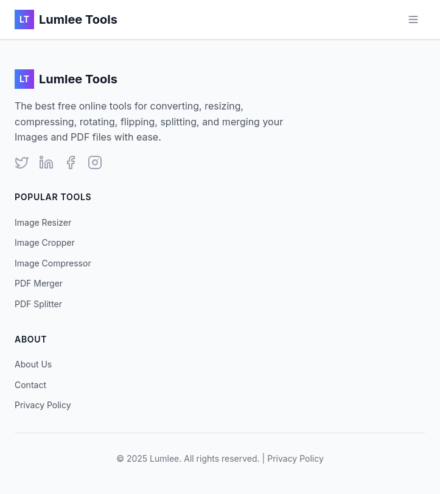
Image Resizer (43, 222)
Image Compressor (53, 263)
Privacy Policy (43, 405)
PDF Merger (39, 283)
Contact (30, 385)
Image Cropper (45, 242)
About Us (33, 364)
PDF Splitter (38, 304)
